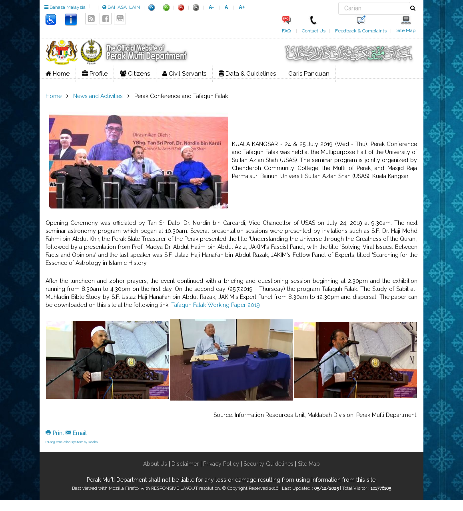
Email (76, 433)
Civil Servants (184, 73)
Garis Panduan (308, 73)
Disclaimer (184, 464)
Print (56, 433)
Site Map (405, 30)
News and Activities (98, 96)
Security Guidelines (268, 464)
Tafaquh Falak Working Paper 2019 (215, 305)
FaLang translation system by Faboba (72, 442)
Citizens (135, 73)
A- (211, 7)
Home (58, 73)
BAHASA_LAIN (121, 7)
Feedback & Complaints (361, 31)
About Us (155, 464)
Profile (95, 73)
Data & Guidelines (247, 73)
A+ (242, 7)
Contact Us (313, 31)
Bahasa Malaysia (65, 7)
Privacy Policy (221, 464)
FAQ (286, 31)
